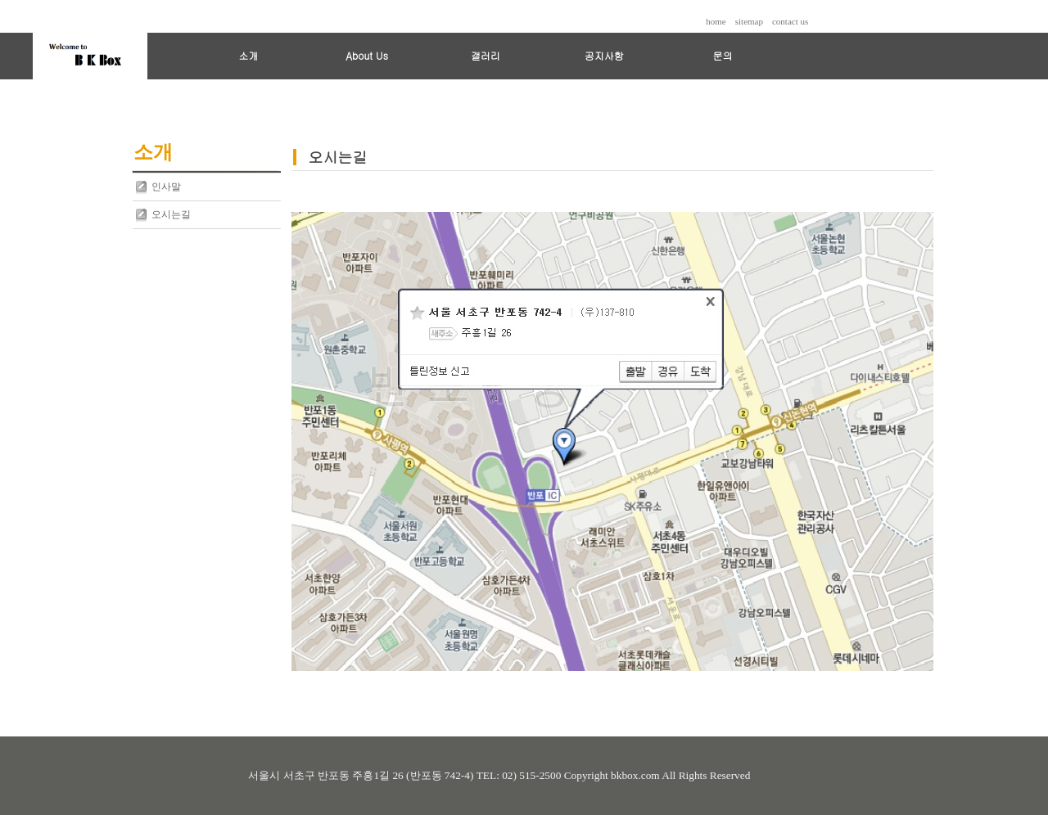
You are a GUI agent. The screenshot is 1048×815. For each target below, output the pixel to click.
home (715, 21)
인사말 (166, 186)
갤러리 (485, 55)
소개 (248, 55)
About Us (367, 55)
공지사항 (604, 55)
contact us (790, 21)
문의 (722, 55)
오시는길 (171, 214)
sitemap (749, 21)
